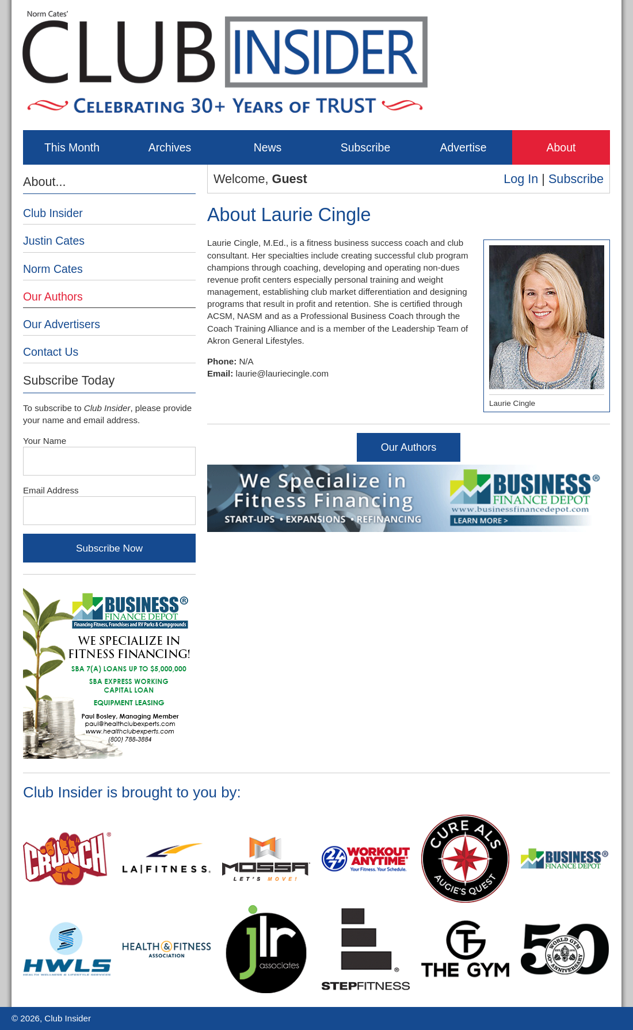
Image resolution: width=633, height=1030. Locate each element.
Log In (521, 179)
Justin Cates (54, 240)
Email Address (51, 490)
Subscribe (365, 147)
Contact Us (50, 351)
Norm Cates (53, 269)
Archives (170, 147)
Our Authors (409, 447)
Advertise (463, 147)
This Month (72, 147)
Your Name (44, 441)
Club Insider (53, 213)
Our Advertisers (61, 324)
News (268, 147)
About (561, 147)
